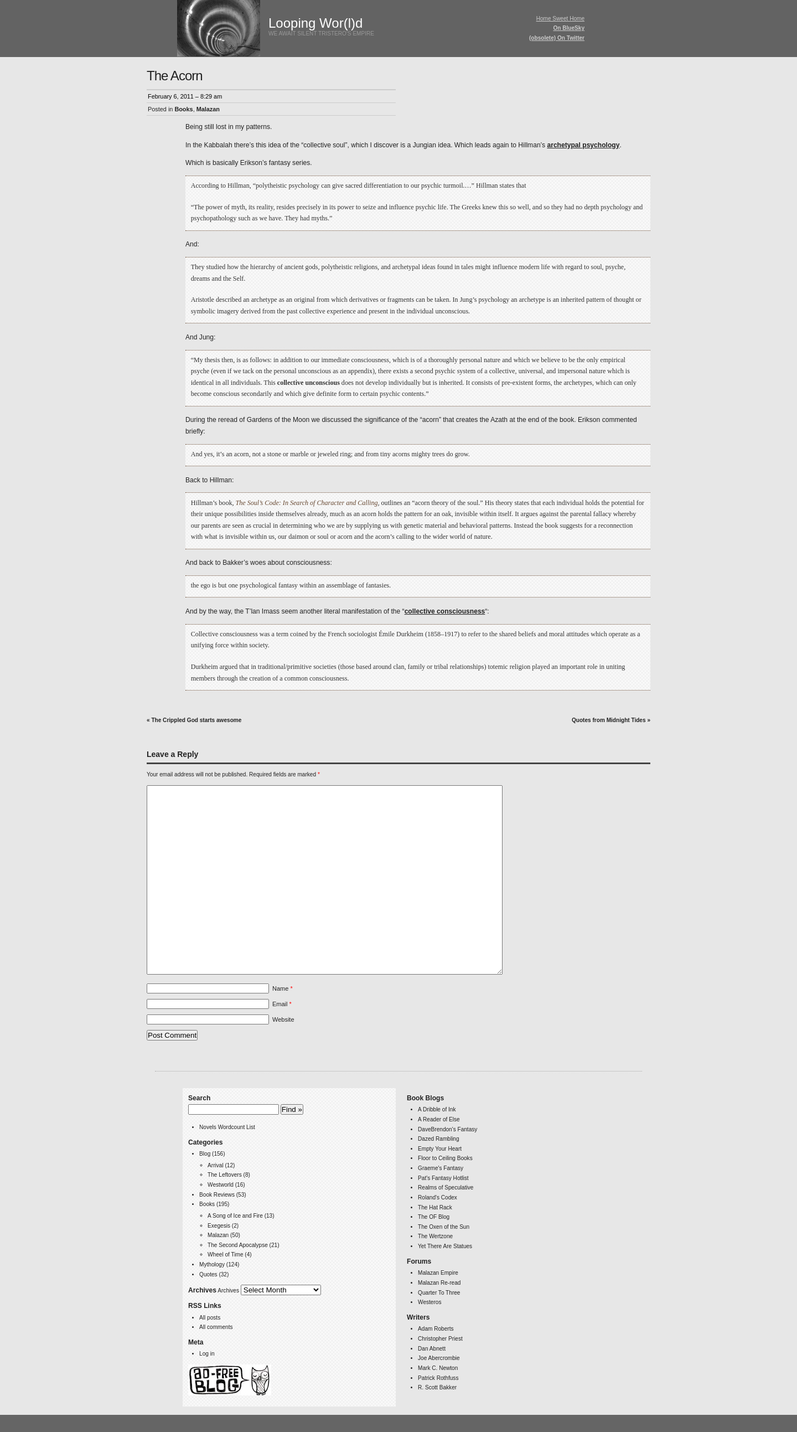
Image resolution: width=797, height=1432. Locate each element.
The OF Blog (433, 1217)
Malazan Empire (438, 1273)
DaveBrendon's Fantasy (447, 1129)
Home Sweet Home (560, 19)
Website (283, 1019)
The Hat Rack (435, 1207)
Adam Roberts (435, 1329)
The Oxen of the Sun (443, 1227)
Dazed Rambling (438, 1139)
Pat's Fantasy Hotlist (443, 1178)
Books (183, 109)
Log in (206, 1354)
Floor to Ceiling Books (445, 1158)
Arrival (216, 1165)
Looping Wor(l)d (315, 23)
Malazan (208, 109)
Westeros (429, 1302)
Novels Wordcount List (227, 1127)
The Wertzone (435, 1236)
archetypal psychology (583, 145)
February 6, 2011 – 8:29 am (185, 96)
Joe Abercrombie (439, 1358)
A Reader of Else (439, 1119)
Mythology (212, 1264)
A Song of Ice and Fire (235, 1216)
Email (282, 1004)
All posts (209, 1318)
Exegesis (219, 1226)
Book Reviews (217, 1195)
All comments (215, 1327)
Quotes (208, 1274)
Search (199, 1098)
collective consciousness (445, 611)
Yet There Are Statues (445, 1246)
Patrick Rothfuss (438, 1378)
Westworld (221, 1185)
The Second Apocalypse (238, 1245)
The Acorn (175, 75)
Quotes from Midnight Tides (609, 720)
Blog (204, 1154)
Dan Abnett (432, 1349)
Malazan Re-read (439, 1283)
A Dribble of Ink (437, 1109)
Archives (228, 1290)
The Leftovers (225, 1175)
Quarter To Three (439, 1293)
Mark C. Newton (438, 1368)
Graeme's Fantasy (440, 1168)
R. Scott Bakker (437, 1387)
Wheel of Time (225, 1254)
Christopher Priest (440, 1339)
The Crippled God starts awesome (196, 720)
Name (282, 988)
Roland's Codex (437, 1197)
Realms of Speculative (445, 1187)
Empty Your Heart (440, 1149)
